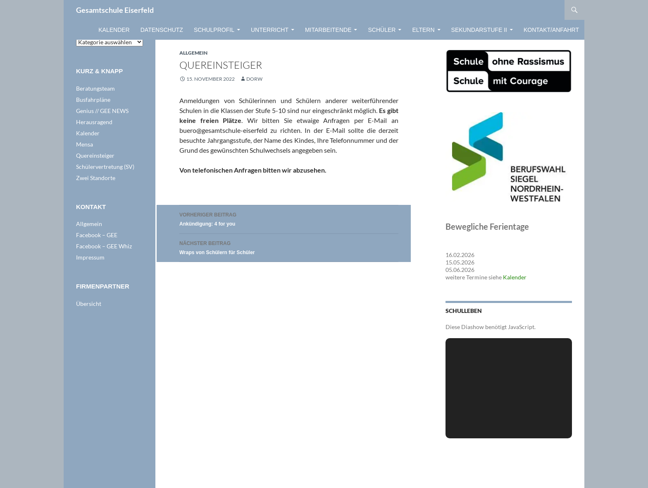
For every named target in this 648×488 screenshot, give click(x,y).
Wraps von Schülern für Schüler (288, 246)
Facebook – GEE (96, 234)
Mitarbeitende (328, 29)
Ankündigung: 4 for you (288, 218)
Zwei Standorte (95, 177)
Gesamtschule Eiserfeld (115, 9)
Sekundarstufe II (479, 29)
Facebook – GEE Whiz (104, 246)
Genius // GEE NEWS (102, 110)
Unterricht (269, 29)
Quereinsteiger (95, 155)
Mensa (84, 144)
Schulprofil (214, 29)
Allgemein (193, 53)
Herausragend (94, 121)
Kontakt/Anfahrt (551, 29)
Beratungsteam (95, 88)
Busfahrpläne (93, 99)
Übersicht (88, 303)
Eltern (423, 29)
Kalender (113, 29)
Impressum (90, 257)
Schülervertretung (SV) (105, 166)
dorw (254, 79)
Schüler (381, 29)
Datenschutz (162, 29)
